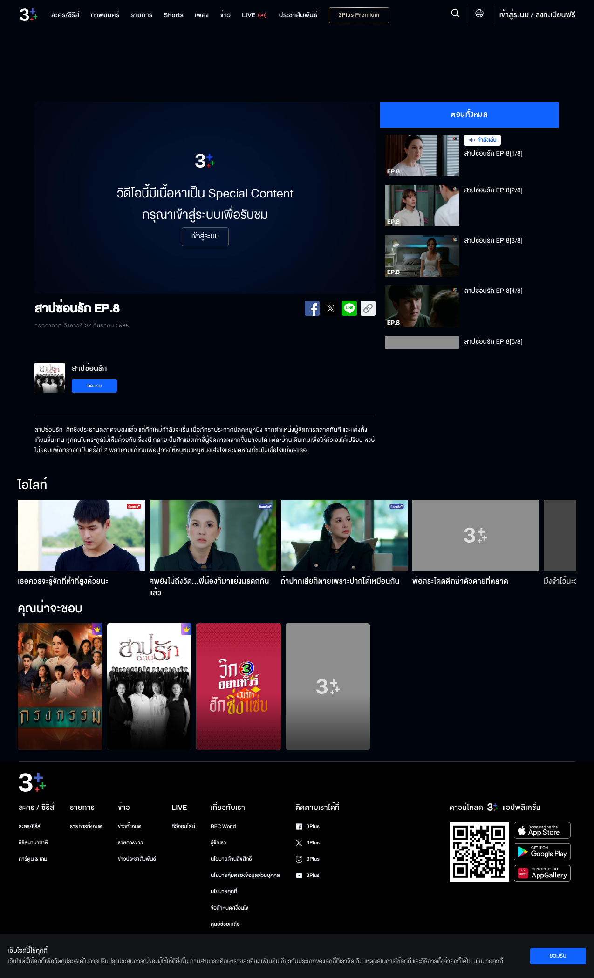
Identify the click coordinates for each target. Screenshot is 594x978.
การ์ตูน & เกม (33, 859)
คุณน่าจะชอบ (50, 609)
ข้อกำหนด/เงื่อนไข (229, 907)
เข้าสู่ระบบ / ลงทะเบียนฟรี (537, 15)
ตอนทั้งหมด (469, 115)
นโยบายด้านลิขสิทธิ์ (231, 859)
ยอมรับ (557, 955)
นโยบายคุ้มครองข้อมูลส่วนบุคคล (245, 875)
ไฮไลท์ (32, 485)
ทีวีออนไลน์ (183, 826)
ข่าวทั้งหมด (130, 826)
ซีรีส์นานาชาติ (33, 842)
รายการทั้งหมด (86, 826)
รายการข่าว (130, 842)
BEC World (223, 826)
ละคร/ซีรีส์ (30, 826)
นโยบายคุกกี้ (224, 891)
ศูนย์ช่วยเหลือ (225, 924)
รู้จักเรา (218, 842)
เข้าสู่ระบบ (205, 236)
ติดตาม (94, 386)
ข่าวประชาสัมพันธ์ (137, 859)
